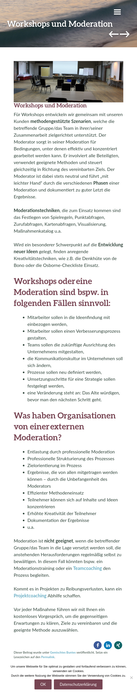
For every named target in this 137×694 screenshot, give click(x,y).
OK (43, 684)
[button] (98, 645)
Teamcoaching (87, 568)
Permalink (48, 657)
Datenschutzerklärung (78, 684)
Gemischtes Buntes (63, 652)
